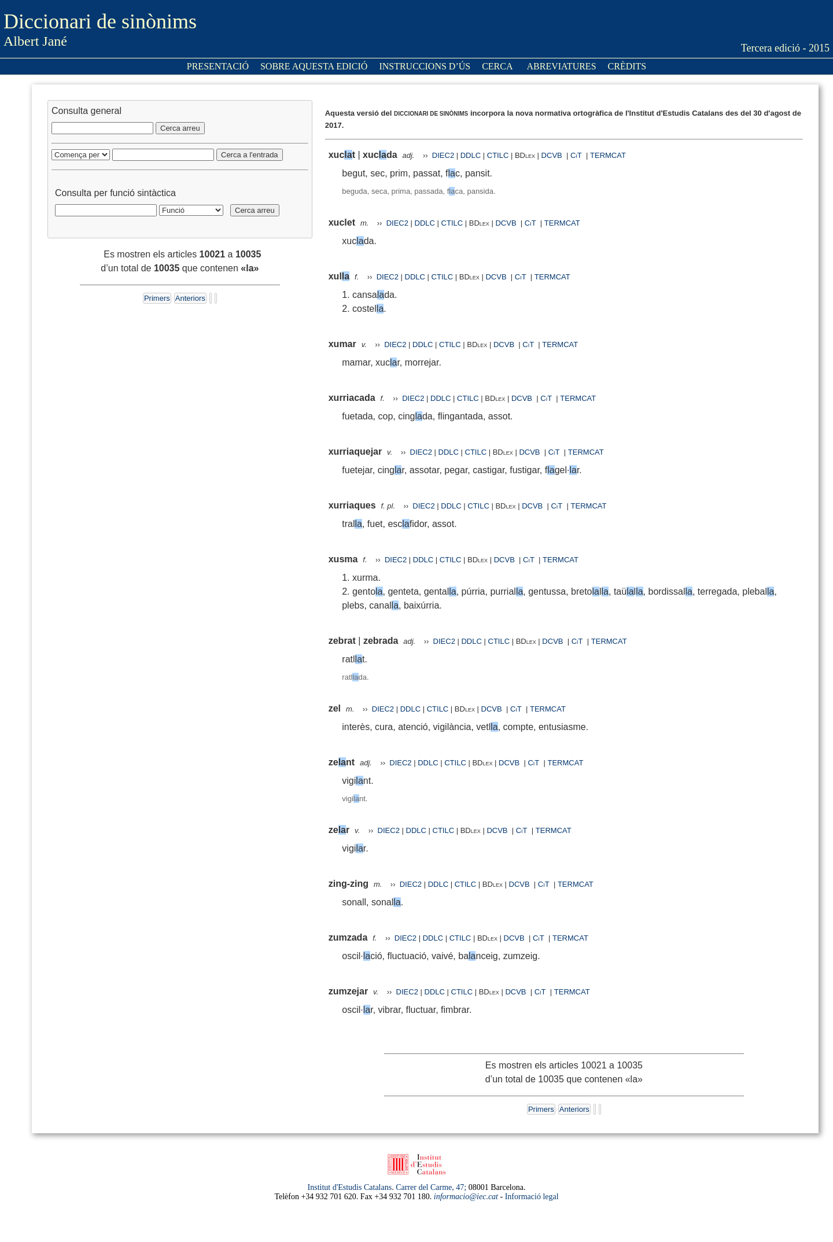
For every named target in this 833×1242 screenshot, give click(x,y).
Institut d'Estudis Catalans (350, 1187)
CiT (576, 155)
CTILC (498, 155)
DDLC (470, 155)
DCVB (553, 155)
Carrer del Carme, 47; (431, 1187)
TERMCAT (608, 155)
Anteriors (190, 298)
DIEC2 (443, 155)
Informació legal (532, 1196)
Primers (157, 298)
